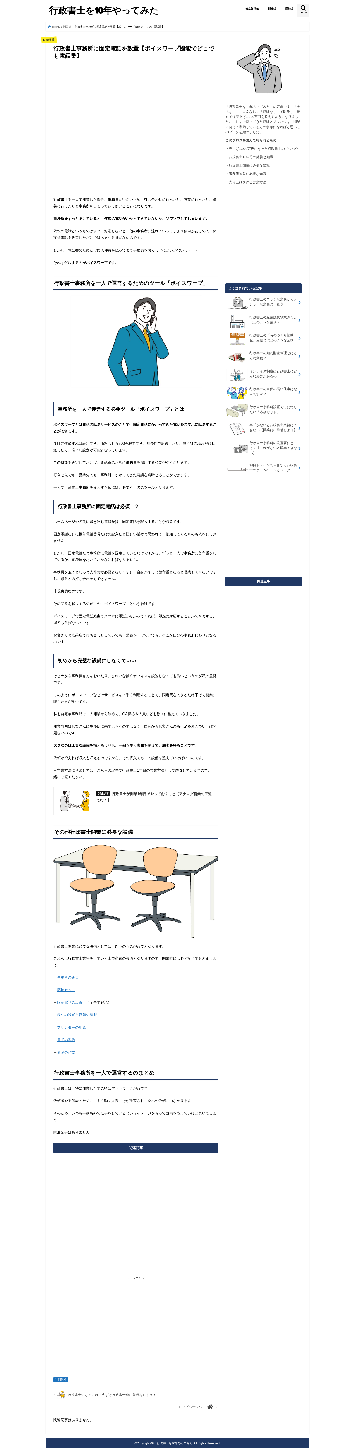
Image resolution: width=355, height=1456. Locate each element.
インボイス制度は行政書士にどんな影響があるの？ (261, 375)
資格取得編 (252, 8)
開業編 (272, 8)
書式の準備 (66, 1040)
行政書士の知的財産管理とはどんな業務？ (261, 357)
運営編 (289, 8)
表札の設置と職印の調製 (77, 1015)
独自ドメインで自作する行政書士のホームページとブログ (261, 469)
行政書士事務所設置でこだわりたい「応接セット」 (261, 410)
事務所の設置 (68, 977)
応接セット (66, 990)
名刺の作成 (66, 1052)
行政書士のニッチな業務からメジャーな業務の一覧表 (261, 303)
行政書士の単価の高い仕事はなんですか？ (261, 393)
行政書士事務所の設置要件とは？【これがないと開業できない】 (261, 447)
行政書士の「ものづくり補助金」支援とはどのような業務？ (261, 339)
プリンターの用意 (71, 1027)
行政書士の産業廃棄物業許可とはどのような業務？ (261, 321)
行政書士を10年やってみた (103, 10)
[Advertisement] (135, 127)
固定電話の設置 (69, 1002)
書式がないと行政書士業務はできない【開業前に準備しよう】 (261, 429)
